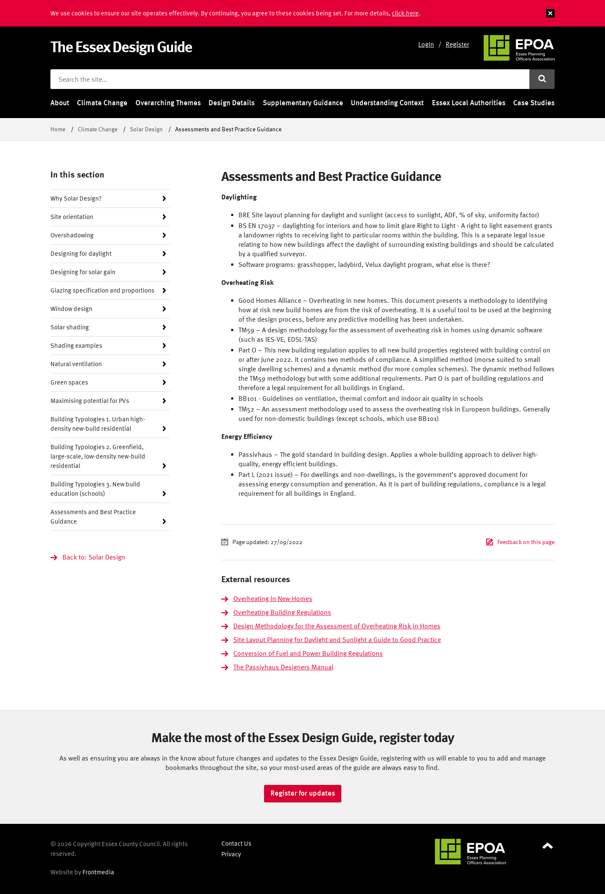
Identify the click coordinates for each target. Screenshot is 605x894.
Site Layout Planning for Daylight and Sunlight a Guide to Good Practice (337, 639)
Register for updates (302, 793)
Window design (71, 308)
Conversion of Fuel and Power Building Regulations (308, 653)
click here (405, 13)
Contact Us (236, 843)
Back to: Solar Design (93, 557)
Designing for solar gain (82, 271)
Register (457, 44)
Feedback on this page (526, 541)
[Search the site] (289, 79)
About (59, 102)
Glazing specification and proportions (102, 290)
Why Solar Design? (76, 198)
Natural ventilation (76, 363)
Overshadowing (72, 235)
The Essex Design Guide (121, 46)
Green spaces (69, 382)
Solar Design (146, 129)
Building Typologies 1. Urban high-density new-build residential (97, 423)
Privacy (231, 854)
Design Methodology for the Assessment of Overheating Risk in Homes (337, 626)
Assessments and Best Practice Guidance (93, 516)
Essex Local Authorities (468, 102)
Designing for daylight (81, 253)
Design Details (232, 102)
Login (426, 44)
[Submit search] (542, 79)
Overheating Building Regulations (282, 612)
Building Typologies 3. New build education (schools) (95, 488)
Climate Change (102, 102)
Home (57, 129)
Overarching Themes (168, 102)
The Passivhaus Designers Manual (283, 667)
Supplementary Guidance (303, 102)
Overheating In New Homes (272, 598)
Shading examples (76, 345)
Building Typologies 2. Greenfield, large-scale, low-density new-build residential (97, 456)
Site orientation (71, 216)
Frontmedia (98, 872)
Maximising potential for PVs (89, 400)
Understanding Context (387, 102)
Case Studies (534, 102)
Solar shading (69, 327)
